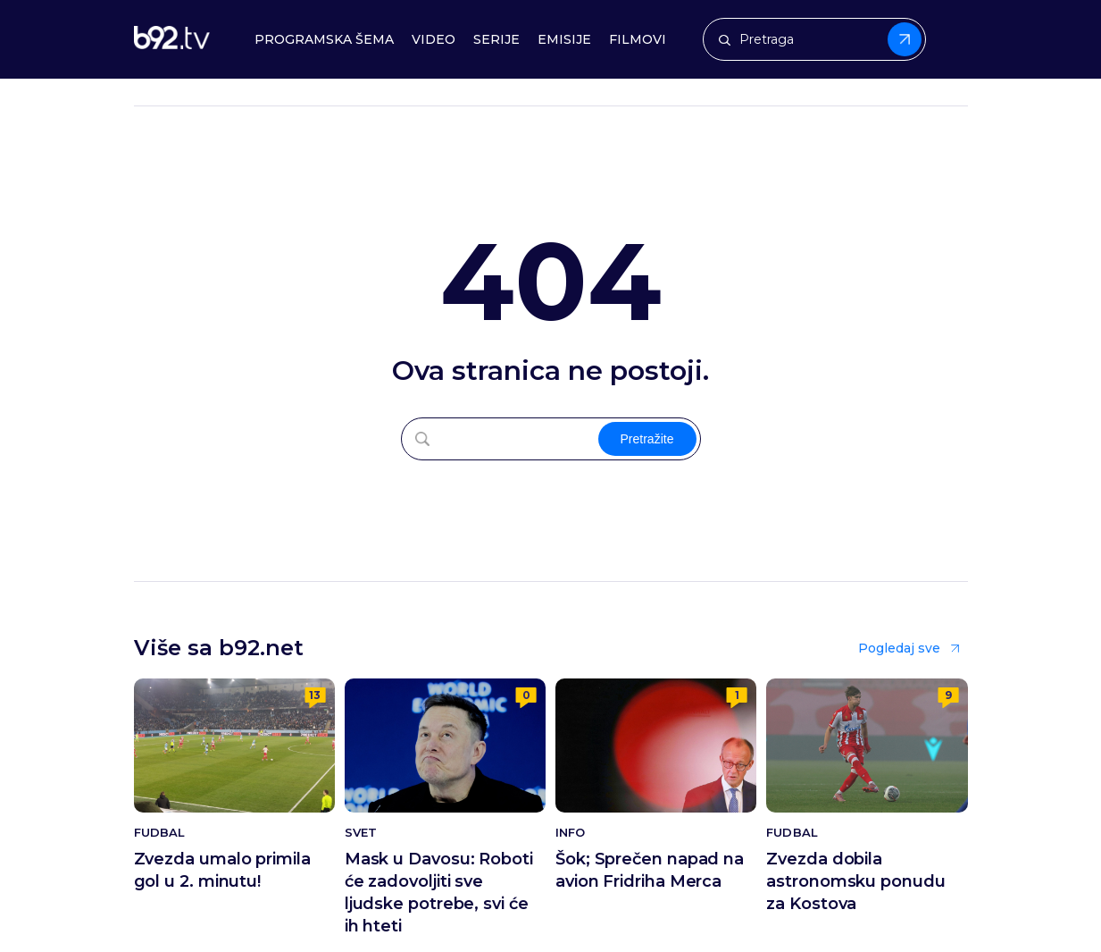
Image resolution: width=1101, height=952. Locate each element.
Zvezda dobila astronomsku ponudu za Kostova (855, 881)
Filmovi (637, 39)
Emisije (564, 39)
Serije (496, 39)
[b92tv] (172, 40)
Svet (361, 832)
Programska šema (324, 39)
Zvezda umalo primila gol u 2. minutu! (222, 870)
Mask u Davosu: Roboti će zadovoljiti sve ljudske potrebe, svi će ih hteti (439, 892)
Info (570, 832)
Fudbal (160, 832)
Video (433, 39)
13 (315, 695)
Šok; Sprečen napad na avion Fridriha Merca (649, 870)
